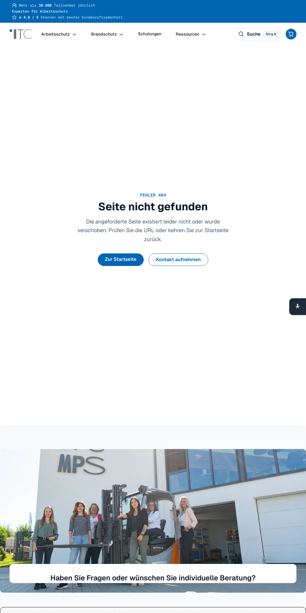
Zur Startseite (121, 259)
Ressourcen (191, 34)
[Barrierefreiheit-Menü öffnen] (297, 306)
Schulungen (149, 34)
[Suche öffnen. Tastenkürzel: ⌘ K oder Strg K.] (258, 34)
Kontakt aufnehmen (178, 259)
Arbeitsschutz (59, 34)
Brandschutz (107, 34)
